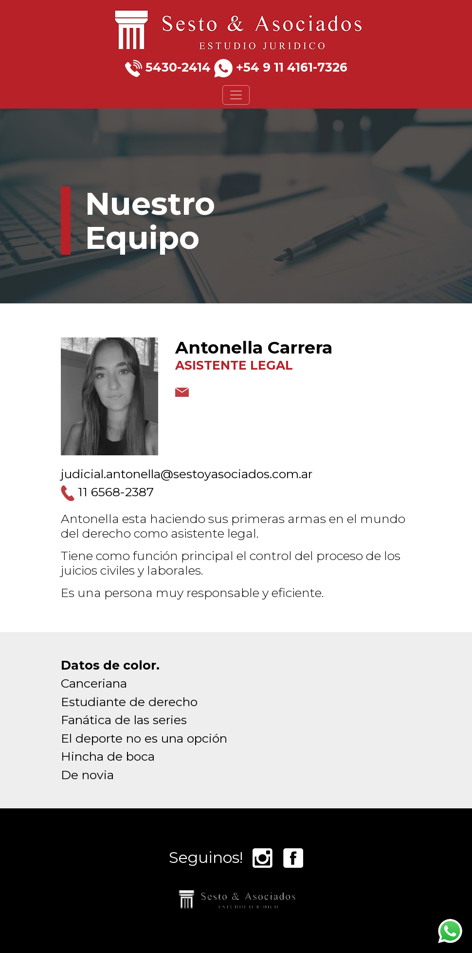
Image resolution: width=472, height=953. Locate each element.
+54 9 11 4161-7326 (291, 67)
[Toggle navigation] (236, 95)
